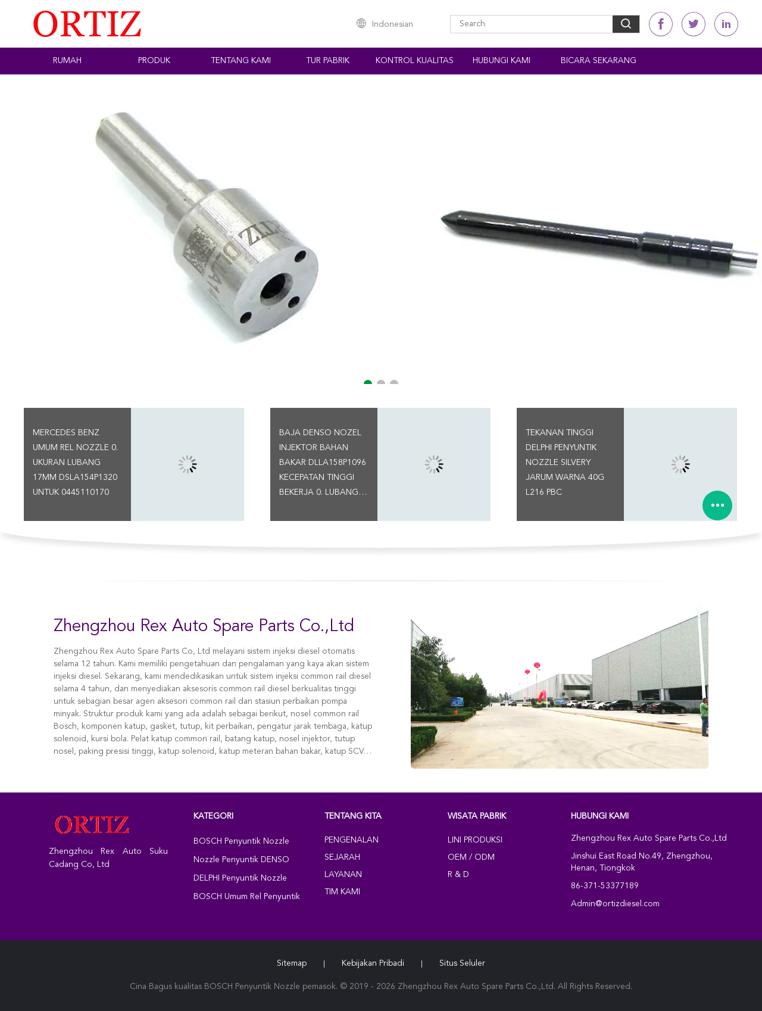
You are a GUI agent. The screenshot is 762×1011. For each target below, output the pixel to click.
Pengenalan (351, 840)
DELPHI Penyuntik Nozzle (240, 878)
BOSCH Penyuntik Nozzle (241, 841)
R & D (458, 874)
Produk (154, 61)
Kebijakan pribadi (373, 963)
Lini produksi (475, 840)
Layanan (343, 874)
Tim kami (342, 892)
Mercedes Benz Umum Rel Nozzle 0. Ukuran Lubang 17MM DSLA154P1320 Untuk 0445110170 (75, 463)
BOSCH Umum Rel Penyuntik (246, 897)
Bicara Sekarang (598, 61)
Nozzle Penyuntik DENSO (241, 860)
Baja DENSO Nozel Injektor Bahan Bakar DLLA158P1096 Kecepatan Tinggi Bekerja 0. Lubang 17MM (322, 464)
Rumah (67, 61)
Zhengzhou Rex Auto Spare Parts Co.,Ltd (204, 627)
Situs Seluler (462, 963)
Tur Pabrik (327, 61)
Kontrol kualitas (415, 61)
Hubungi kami (501, 61)
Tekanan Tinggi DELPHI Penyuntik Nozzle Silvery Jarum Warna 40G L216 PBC (565, 463)
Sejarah (342, 857)
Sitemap (292, 963)
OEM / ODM (471, 857)
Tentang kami (241, 61)
